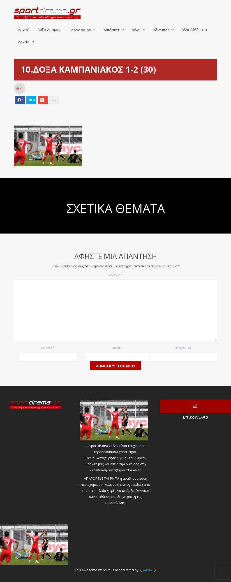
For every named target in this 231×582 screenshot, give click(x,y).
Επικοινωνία (195, 406)
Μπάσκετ (111, 30)
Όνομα (47, 348)
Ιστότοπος (183, 348)
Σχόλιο (115, 275)
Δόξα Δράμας (48, 30)
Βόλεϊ (136, 30)
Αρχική (23, 30)
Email (117, 348)
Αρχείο (24, 42)
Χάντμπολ (161, 30)
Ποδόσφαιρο (80, 30)
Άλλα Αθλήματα (194, 30)
